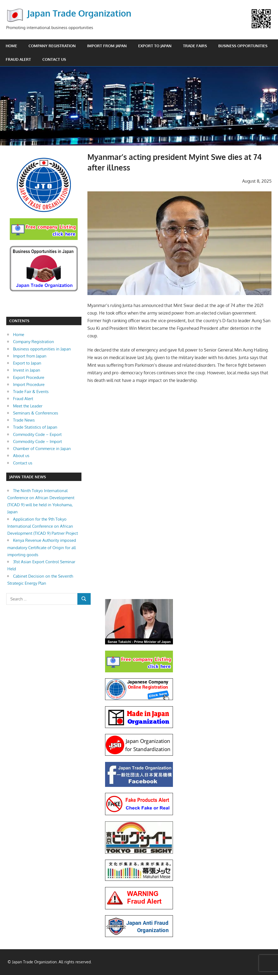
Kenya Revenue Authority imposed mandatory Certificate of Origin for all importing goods (41, 547)
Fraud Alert (18, 59)
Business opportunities (242, 45)
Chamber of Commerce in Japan (42, 448)
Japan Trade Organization (79, 13)
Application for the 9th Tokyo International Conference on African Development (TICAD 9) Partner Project (42, 526)
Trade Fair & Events (31, 391)
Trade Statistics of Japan (35, 427)
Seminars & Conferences (35, 413)
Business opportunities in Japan (42, 349)
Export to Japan (155, 45)
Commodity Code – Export (37, 434)
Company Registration (52, 45)
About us (21, 455)
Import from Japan (107, 45)
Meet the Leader (27, 406)
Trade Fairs (195, 45)
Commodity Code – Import (37, 441)
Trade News (24, 420)
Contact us (54, 59)
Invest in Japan (26, 370)
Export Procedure (28, 377)
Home (11, 45)
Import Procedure (29, 384)
